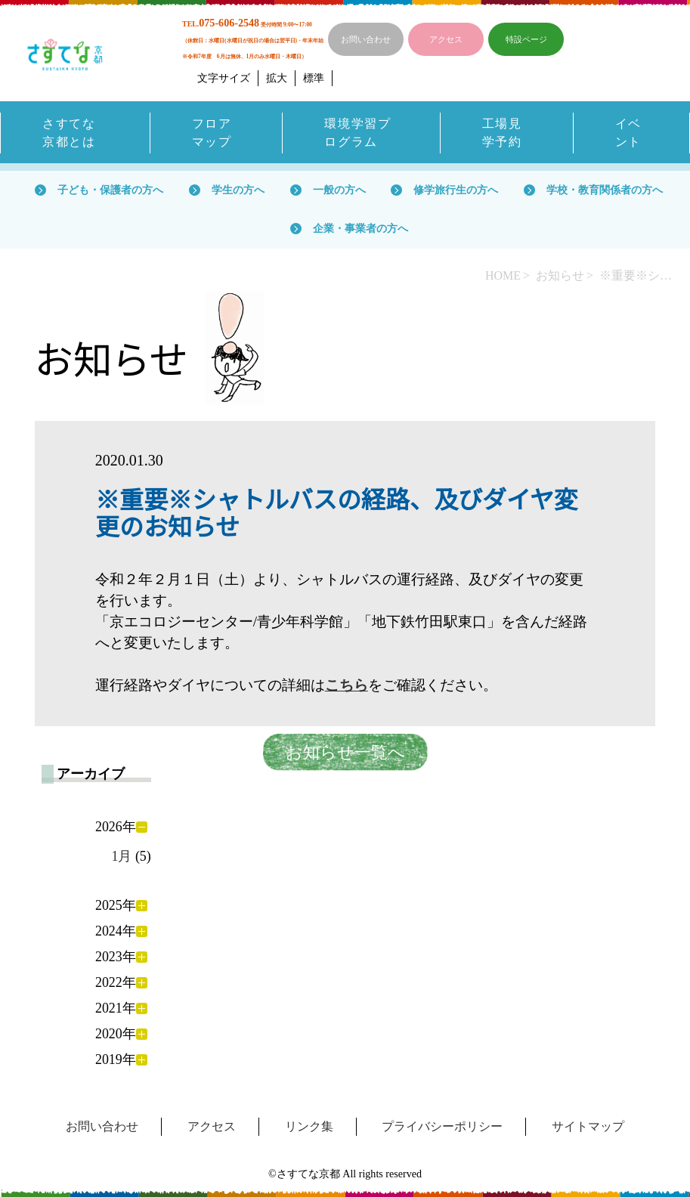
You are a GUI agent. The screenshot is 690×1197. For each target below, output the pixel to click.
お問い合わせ (366, 39)
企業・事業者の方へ (360, 228)
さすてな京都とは (68, 132)
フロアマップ (212, 132)
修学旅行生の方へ (455, 190)
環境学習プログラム (357, 132)
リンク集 (309, 1126)
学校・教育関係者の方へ (604, 190)
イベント (628, 132)
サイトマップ (588, 1126)
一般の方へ (339, 190)
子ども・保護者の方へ (110, 190)
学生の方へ (238, 190)
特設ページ (526, 39)
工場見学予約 (502, 132)
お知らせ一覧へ (345, 752)
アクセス (446, 39)
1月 (121, 856)
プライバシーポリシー (442, 1126)
